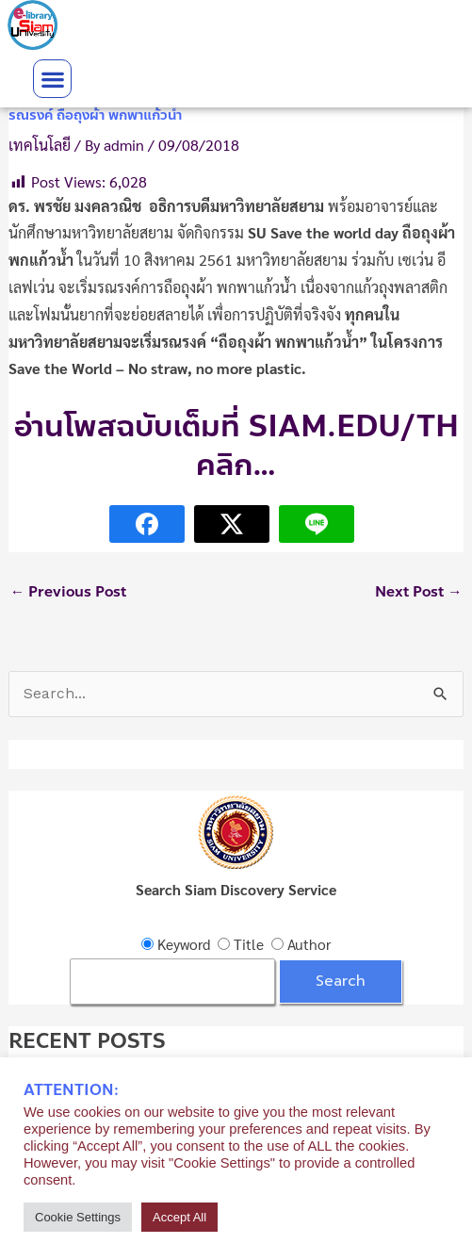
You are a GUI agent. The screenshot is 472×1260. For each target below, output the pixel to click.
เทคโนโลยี (39, 145)
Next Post (419, 592)
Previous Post (68, 592)
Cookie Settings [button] (78, 1217)
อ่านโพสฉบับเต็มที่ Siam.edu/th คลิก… (236, 446)
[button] (52, 78)
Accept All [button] (179, 1217)
